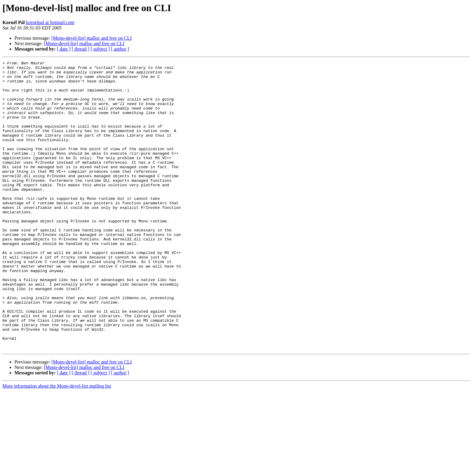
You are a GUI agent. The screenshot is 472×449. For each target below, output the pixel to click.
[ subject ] (100, 48)
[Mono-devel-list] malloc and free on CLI (91, 38)
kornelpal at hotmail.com (50, 22)
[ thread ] (80, 48)
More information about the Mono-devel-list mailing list (56, 443)
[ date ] (63, 48)
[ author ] (120, 48)
